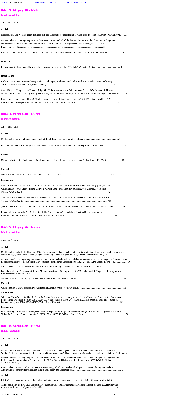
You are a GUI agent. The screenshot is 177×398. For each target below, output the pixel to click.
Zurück (4, 3)
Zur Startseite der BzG (77, 3)
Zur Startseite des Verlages (45, 3)
